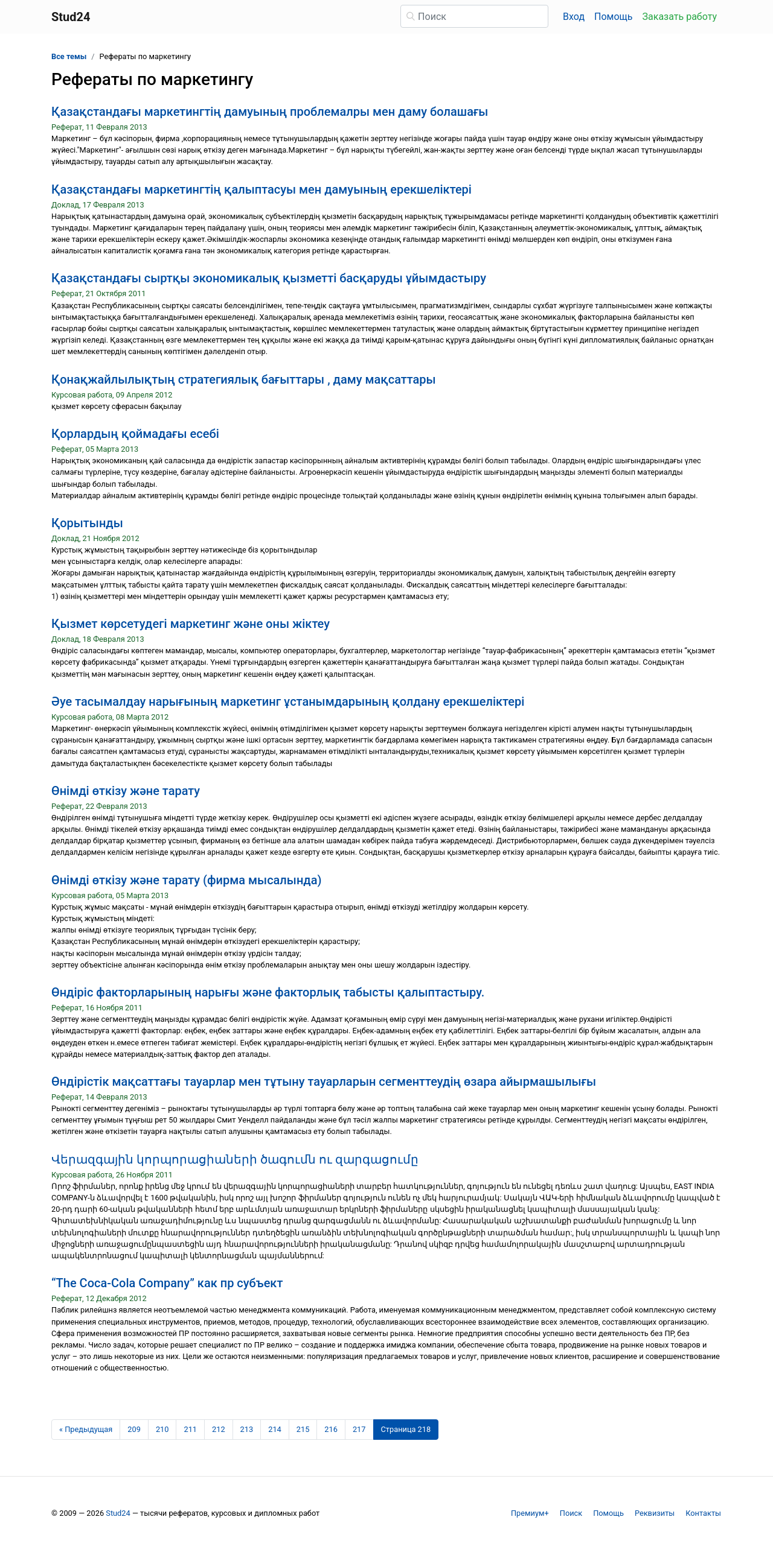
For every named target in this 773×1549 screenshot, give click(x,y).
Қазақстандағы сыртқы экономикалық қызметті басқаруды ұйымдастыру (268, 278)
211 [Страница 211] (190, 1429)
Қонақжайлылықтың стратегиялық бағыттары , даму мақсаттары (243, 379)
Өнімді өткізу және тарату (125, 791)
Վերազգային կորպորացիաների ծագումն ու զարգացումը (235, 1159)
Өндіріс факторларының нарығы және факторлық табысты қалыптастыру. (267, 992)
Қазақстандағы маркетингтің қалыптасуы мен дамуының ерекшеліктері (261, 189)
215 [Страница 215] (303, 1429)
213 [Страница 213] (247, 1429)
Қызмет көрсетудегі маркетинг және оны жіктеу (190, 623)
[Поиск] (474, 16)
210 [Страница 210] (162, 1429)
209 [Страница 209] (134, 1429)
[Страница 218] (406, 1429)
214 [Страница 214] (274, 1429)
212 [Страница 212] (218, 1429)
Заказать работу (680, 16)
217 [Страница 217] (359, 1429)
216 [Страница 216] (331, 1429)
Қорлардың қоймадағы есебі (135, 433)
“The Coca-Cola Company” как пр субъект (167, 1283)
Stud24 (118, 1513)
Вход (574, 16)
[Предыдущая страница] (85, 1429)
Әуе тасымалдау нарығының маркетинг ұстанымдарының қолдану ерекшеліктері (287, 701)
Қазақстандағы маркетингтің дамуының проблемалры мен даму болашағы (269, 111)
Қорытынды (87, 523)
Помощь (613, 16)
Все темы (68, 56)
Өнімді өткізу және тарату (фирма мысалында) (186, 880)
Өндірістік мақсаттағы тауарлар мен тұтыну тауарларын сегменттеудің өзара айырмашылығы (323, 1081)
